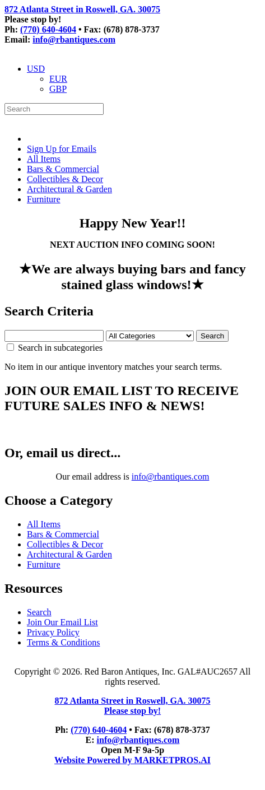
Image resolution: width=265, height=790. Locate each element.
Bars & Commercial (63, 169)
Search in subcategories (55, 347)
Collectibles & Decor (65, 179)
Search (39, 612)
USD (36, 68)
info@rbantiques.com (73, 39)
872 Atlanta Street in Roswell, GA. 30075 (82, 9)
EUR (58, 78)
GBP (58, 89)
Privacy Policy (53, 632)
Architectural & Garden (69, 189)
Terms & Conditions (63, 642)
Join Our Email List (62, 622)
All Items (44, 159)
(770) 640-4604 (48, 29)
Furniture (44, 199)
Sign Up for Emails (61, 149)
